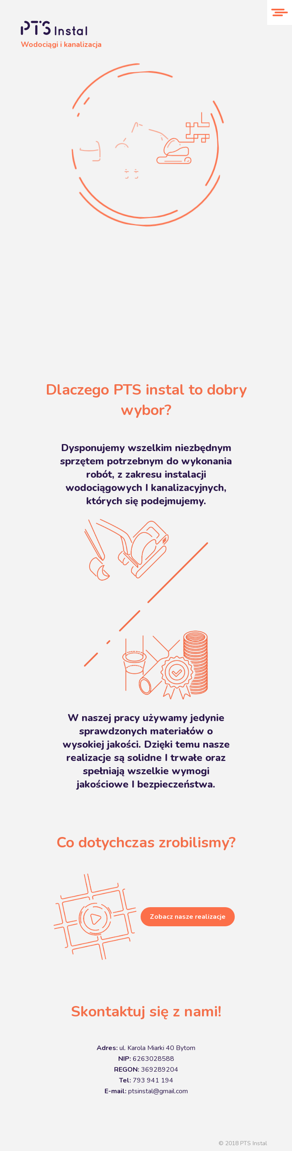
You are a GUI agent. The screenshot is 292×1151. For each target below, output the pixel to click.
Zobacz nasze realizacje (188, 916)
